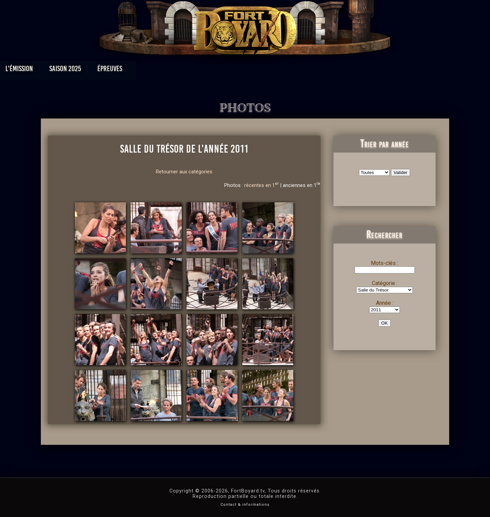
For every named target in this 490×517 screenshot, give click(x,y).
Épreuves (183, 70)
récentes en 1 (261, 185)
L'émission (93, 70)
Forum (329, 70)
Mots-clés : (384, 263)
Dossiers (292, 70)
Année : (384, 303)
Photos (221, 70)
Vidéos (255, 70)
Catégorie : (384, 283)
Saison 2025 (138, 70)
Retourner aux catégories (184, 172)
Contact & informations (245, 504)
